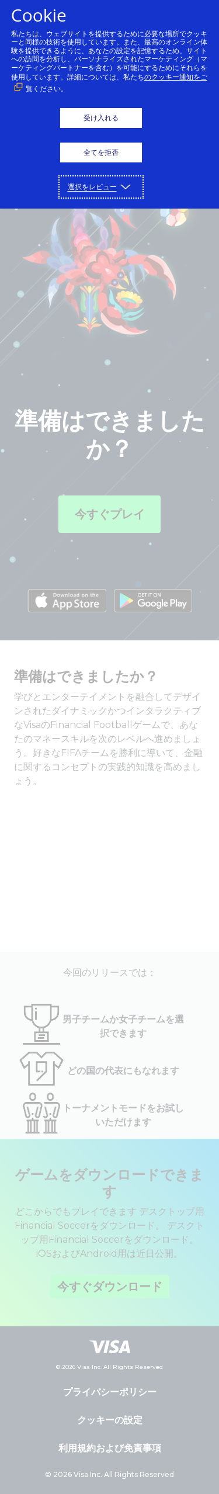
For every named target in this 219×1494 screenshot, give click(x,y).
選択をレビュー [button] (92, 187)
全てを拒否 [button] (101, 152)
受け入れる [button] (101, 118)
